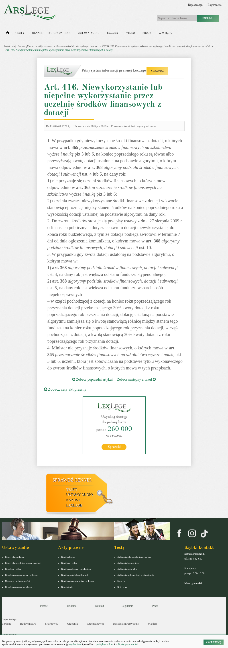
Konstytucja (67, 587)
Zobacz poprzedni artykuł (92, 379)
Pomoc (43, 605)
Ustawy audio (88, 33)
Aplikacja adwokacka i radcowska (134, 557)
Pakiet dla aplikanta (14, 557)
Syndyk (121, 581)
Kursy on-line (59, 33)
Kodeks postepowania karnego (20, 587)
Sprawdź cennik (72, 480)
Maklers (152, 623)
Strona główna (26, 46)
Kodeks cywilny (13, 569)
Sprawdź (114, 447)
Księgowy (122, 587)
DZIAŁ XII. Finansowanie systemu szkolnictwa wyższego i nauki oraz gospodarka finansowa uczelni (156, 46)
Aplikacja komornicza (128, 563)
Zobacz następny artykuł (136, 379)
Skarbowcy (51, 623)
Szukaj (208, 18)
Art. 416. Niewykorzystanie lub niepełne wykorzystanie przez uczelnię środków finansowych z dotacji (59, 49)
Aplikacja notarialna (127, 569)
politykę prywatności (127, 644)
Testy (19, 33)
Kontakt (99, 605)
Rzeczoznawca (95, 623)
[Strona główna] (7, 33)
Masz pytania (193, 583)
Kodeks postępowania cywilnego (21, 575)
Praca (155, 605)
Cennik (37, 33)
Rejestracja (195, 5)
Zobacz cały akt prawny (65, 389)
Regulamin (127, 605)
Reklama (72, 605)
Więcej (166, 33)
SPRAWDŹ (157, 70)
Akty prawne (45, 46)
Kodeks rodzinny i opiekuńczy (76, 569)
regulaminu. (74, 644)
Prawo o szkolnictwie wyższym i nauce (77, 46)
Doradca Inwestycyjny (126, 623)
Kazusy (112, 33)
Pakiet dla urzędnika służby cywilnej (23, 563)
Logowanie (215, 5)
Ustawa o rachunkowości (17, 581)
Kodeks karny (68, 557)
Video (130, 33)
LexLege (74, 505)
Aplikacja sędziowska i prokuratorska (135, 575)
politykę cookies (105, 644)
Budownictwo (28, 623)
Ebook (146, 33)
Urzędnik (72, 623)
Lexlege (6, 623)
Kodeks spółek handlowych (74, 575)
